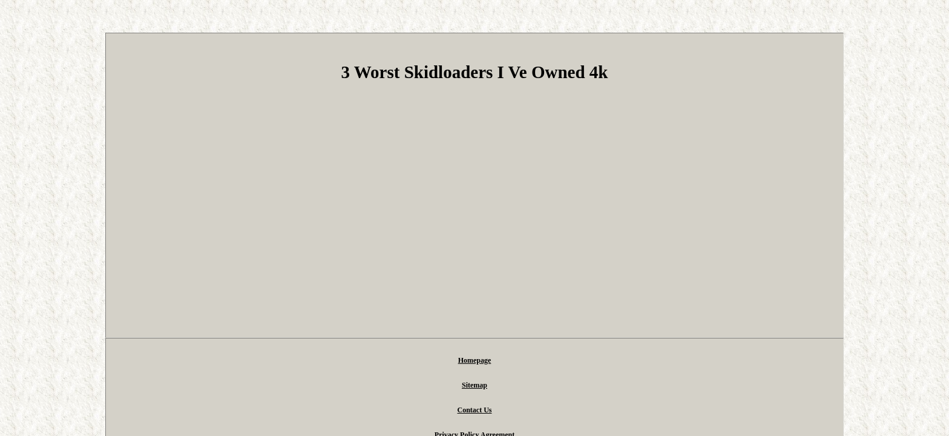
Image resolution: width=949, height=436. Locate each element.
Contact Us (432, 361)
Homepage (340, 361)
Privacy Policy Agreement (506, 361)
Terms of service (587, 361)
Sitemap (386, 361)
